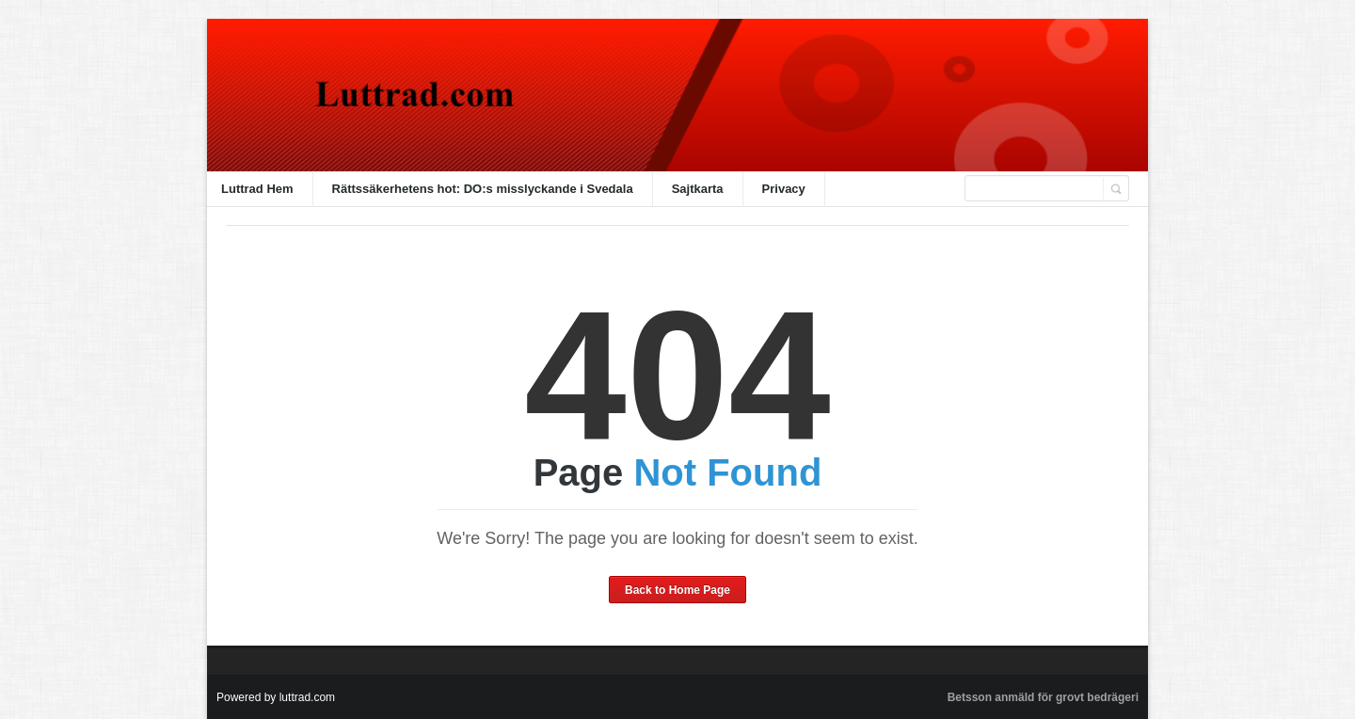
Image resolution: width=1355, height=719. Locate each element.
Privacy (783, 189)
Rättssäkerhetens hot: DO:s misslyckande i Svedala (482, 189)
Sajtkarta (698, 189)
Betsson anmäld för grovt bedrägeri (1043, 697)
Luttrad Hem (257, 189)
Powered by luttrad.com (275, 697)
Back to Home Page (677, 590)
